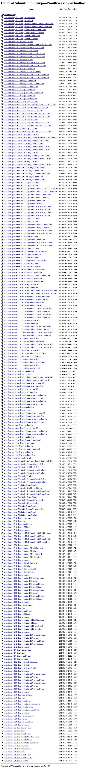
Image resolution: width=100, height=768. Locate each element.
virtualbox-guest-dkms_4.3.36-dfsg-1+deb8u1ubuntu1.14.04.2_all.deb (30, 105)
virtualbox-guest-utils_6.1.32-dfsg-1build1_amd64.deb (24, 239)
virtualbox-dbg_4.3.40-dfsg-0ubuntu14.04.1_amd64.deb (25, 30)
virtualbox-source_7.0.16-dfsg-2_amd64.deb (20, 497)
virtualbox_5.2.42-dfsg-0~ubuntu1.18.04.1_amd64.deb (24, 641)
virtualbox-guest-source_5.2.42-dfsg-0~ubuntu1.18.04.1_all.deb (27, 159)
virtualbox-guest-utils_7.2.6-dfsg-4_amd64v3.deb (22, 266)
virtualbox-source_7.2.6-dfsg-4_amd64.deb (20, 512)
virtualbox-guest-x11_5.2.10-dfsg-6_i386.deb (21, 323)
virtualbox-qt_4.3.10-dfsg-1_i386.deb (18, 374)
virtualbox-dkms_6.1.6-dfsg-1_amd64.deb (19, 69)
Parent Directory (10, 15)
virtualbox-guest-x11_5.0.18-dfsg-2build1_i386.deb (23, 305)
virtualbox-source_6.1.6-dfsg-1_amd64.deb (20, 485)
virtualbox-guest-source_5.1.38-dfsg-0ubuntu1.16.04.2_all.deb (27, 147)
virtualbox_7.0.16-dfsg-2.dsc (14, 698)
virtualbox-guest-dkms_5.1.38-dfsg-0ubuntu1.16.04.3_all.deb (27, 117)
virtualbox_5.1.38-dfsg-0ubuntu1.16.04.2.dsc (21, 581)
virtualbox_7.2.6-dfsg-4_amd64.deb (17, 755)
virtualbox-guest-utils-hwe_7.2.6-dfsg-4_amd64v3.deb (24, 179)
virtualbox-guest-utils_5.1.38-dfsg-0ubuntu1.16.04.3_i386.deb (27, 215)
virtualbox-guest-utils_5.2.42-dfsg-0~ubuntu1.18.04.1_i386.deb (27, 233)
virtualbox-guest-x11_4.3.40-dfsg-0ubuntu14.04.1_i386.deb (26, 299)
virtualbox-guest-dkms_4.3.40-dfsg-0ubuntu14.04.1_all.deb (26, 108)
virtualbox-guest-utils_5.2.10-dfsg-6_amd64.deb (22, 218)
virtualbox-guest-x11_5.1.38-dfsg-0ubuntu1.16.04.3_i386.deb (27, 317)
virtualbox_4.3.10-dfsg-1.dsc (14, 521)
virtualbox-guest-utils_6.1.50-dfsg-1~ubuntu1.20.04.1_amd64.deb (28, 242)
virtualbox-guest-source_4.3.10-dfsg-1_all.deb (21, 135)
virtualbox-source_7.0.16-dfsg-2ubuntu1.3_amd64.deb (24, 500)
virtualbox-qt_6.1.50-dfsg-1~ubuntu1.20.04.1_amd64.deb (25, 431)
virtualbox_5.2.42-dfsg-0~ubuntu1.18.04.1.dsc (21, 638)
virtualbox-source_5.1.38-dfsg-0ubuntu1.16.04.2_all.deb (25, 470)
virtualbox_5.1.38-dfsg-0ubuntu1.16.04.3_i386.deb (23, 599)
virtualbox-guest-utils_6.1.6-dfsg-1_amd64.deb (21, 236)
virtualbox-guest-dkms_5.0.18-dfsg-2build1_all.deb (23, 111)
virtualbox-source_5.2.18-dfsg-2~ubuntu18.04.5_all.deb (24, 479)
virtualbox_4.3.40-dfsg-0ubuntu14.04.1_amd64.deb (23, 554)
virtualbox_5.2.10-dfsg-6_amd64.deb (18, 611)
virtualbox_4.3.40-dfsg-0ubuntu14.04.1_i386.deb (22, 557)
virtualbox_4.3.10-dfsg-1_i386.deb (17, 527)
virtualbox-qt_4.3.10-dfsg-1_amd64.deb (19, 371)
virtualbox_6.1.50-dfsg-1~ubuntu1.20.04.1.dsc (21, 677)
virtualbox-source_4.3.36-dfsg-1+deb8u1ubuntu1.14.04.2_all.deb (28, 461)
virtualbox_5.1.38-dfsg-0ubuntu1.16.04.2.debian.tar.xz (24, 578)
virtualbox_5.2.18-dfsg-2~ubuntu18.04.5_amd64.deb (23, 626)
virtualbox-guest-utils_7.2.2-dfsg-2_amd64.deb (21, 257)
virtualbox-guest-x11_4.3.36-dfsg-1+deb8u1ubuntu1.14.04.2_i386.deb (30, 293)
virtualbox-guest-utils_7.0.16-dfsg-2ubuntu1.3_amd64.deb (25, 251)
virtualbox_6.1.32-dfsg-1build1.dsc (17, 665)
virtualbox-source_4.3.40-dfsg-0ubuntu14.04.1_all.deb (24, 464)
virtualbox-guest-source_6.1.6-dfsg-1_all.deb (20, 161)
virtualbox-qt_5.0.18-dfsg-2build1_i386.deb (20, 392)
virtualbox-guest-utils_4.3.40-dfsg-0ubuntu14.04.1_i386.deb (26, 197)
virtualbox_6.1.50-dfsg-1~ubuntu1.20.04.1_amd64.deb (24, 680)
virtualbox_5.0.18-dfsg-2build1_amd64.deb (20, 569)
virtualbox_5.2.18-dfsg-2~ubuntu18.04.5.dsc (20, 623)
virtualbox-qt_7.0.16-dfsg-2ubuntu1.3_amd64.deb (22, 440)
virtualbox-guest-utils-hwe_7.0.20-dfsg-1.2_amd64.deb (24, 167)
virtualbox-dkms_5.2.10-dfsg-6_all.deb (18, 60)
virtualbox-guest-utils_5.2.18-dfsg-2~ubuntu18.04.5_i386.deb (27, 227)
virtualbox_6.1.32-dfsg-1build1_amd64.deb (20, 668)
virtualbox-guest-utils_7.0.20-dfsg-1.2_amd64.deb (22, 254)
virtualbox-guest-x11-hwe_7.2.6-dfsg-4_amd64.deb (23, 278)
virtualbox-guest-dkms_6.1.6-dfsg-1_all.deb (20, 129)
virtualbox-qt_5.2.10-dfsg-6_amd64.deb (19, 407)
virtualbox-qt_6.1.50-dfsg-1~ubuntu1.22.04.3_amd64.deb (25, 434)
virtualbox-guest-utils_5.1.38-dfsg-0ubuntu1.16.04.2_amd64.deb (28, 206)
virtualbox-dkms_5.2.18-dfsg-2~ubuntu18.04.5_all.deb (24, 63)
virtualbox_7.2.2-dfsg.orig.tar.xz (16, 746)
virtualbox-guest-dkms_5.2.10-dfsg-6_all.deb (21, 120)
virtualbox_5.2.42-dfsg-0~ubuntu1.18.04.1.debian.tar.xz (24, 635)
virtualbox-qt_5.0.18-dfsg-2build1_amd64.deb (21, 389)
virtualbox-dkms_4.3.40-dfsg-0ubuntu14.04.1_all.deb (24, 48)
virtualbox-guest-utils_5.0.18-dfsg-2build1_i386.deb (23, 203)
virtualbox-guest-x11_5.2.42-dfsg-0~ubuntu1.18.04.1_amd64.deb (28, 332)
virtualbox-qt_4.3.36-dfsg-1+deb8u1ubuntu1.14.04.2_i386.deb (27, 380)
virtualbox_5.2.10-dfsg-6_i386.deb (17, 614)
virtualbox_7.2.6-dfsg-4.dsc (14, 752)
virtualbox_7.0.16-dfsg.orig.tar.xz (16, 713)
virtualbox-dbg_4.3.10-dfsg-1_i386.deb (18, 21)
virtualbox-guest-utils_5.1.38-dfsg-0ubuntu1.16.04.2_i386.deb (27, 209)
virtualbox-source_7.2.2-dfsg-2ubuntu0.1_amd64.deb (24, 509)
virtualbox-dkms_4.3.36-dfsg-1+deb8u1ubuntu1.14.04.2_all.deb (28, 45)
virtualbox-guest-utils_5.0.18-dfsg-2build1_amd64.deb (24, 200)
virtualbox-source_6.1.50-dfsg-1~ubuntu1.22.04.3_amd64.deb (27, 494)
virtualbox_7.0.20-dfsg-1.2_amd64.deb (18, 722)
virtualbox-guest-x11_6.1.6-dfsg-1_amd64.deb (21, 338)
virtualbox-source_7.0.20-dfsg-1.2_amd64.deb (21, 503)
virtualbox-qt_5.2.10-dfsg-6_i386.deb (18, 410)
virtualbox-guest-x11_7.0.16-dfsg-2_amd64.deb (21, 350)
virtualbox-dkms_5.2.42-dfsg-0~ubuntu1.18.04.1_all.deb (25, 66)
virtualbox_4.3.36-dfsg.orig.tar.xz (16, 545)
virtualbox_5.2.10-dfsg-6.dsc (14, 608)
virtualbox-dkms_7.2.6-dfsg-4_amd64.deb (19, 96)
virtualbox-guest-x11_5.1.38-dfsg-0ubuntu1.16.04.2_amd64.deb (28, 308)
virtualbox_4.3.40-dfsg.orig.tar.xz (16, 560)
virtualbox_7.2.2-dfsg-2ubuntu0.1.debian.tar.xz (21, 737)
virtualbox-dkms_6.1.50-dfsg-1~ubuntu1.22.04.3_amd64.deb (26, 78)
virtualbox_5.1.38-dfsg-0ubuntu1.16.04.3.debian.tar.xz (24, 590)
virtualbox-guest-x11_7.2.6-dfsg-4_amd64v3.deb (22, 368)
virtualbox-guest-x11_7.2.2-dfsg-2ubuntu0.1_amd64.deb (25, 362)
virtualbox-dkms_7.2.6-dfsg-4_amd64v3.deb (20, 99)
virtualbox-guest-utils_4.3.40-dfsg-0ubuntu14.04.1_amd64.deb (27, 194)
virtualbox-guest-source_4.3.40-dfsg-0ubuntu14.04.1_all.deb (26, 141)
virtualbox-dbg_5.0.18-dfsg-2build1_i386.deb (21, 39)
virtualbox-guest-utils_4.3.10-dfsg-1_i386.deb (21, 185)
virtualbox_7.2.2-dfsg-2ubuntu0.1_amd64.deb (21, 743)
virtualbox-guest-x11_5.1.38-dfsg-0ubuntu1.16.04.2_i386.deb (27, 311)
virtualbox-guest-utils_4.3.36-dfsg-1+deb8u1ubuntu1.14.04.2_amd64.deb (31, 188)
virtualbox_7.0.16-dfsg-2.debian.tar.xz (18, 695)
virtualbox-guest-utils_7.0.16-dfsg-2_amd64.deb (22, 248)
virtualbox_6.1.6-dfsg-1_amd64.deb (17, 656)
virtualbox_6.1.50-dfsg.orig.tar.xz (16, 692)
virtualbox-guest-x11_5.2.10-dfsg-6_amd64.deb (21, 320)
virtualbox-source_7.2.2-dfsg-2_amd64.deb (20, 506)
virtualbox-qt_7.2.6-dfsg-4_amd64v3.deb (19, 455)
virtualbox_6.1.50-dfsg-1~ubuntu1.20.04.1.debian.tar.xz (24, 674)
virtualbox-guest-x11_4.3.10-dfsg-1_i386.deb (21, 287)
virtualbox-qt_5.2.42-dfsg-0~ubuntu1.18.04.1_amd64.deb (25, 419)
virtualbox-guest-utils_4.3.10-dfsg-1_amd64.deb (22, 182)
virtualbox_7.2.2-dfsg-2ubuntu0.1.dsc (18, 740)
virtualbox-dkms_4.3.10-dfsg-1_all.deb (18, 42)
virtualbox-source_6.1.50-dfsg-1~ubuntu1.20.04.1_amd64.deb (27, 491)
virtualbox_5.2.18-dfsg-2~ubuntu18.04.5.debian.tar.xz (24, 620)
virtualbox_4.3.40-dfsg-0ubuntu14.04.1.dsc (20, 551)
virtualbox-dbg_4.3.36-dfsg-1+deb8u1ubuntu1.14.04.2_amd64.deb (29, 24)
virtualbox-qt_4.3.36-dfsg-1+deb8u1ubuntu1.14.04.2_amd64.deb (28, 377)
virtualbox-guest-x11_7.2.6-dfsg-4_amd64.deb (21, 365)
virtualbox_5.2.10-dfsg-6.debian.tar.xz (18, 605)
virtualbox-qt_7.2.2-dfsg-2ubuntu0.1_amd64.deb (22, 449)
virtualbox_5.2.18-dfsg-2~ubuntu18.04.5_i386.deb (23, 629)
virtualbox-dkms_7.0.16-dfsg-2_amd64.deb (20, 81)
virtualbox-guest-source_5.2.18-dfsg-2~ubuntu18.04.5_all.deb (27, 156)
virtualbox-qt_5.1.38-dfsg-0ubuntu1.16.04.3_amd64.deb (25, 401)
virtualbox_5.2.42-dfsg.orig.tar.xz (16, 647)
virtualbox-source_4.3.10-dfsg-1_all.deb (19, 458)
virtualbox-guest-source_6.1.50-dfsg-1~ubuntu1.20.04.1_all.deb (27, 164)
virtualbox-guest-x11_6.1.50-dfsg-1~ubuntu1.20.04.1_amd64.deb (28, 344)
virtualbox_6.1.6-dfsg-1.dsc (14, 653)
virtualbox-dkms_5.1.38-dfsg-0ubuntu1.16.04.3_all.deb (24, 57)
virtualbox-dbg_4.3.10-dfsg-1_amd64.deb (19, 18)
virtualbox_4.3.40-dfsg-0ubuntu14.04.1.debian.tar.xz (23, 548)
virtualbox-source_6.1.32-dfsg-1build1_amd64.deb (23, 488)
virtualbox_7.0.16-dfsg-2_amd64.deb (18, 701)
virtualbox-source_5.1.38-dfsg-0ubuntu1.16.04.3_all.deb (25, 473)
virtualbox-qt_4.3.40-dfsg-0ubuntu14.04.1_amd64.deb (24, 383)
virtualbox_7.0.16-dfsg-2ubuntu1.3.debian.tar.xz (22, 704)
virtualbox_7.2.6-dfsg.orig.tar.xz (16, 761)
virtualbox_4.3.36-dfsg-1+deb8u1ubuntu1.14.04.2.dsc (24, 536)
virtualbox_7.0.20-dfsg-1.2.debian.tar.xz (19, 716)
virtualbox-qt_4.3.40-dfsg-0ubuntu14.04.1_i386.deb (23, 386)
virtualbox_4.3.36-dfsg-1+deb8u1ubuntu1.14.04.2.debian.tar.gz (27, 533)
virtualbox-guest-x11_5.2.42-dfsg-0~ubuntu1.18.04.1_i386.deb (27, 335)
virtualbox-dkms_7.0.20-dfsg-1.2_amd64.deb (21, 87)
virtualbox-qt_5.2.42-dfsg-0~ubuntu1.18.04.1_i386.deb (24, 422)
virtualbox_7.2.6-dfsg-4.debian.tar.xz (18, 749)
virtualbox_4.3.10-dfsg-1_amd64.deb (18, 524)
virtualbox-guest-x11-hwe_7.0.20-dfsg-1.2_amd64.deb (24, 269)
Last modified (65, 9)
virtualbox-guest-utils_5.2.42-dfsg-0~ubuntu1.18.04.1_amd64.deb (28, 230)
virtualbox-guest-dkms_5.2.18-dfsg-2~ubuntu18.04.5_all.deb (26, 123)
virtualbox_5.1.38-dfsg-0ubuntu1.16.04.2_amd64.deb (24, 584)
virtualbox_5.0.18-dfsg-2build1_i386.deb (19, 572)
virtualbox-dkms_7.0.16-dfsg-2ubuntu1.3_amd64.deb (24, 84)
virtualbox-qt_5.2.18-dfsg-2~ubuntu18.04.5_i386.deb (24, 416)
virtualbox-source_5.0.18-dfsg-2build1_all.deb (21, 467)
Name (31, 9)
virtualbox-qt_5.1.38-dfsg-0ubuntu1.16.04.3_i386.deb (24, 404)
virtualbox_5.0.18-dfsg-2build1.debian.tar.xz (20, 563)
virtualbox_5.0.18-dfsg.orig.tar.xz (16, 575)
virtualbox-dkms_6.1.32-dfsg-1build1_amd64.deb (22, 72)
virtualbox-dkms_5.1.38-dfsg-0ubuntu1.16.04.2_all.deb (24, 54)
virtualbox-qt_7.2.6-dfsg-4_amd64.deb (18, 452)
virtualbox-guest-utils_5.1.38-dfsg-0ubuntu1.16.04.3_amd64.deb (28, 212)
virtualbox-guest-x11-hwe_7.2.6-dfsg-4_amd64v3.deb (24, 281)
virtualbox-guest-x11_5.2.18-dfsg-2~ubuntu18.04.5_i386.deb (26, 329)
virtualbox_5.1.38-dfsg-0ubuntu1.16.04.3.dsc (21, 593)
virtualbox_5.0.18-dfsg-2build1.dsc (17, 566)
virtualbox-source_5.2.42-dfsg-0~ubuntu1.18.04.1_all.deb (25, 482)
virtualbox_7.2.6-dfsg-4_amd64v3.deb (18, 758)
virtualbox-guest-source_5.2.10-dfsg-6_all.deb (21, 153)
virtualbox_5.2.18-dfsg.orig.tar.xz (16, 632)
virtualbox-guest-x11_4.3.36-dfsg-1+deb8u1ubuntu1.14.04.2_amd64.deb (31, 290)
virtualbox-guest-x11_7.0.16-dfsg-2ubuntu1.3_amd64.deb (25, 353)
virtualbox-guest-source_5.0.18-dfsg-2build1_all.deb (23, 144)
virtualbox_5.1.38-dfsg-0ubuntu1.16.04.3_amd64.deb (24, 596)
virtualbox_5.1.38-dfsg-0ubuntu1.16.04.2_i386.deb (23, 587)
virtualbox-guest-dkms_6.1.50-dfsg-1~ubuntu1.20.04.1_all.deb (27, 132)
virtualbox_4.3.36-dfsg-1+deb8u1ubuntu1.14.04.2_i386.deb (26, 542)
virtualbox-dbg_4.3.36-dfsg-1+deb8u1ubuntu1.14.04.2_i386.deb (28, 27)
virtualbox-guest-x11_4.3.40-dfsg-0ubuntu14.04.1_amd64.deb (27, 296)
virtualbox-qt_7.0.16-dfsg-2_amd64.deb (19, 437)
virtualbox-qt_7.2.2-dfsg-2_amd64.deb (18, 446)
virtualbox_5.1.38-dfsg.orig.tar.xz (16, 602)
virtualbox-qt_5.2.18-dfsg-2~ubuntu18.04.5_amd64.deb (24, 413)
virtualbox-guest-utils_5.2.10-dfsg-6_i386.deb (21, 221)
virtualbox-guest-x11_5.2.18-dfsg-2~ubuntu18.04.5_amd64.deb (27, 326)
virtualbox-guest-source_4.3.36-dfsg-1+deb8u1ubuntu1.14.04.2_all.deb (30, 138)
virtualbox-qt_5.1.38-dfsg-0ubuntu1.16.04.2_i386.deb (24, 398)
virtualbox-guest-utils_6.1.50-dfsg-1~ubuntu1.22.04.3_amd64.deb (28, 245)
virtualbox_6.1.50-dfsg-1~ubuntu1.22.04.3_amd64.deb (24, 689)
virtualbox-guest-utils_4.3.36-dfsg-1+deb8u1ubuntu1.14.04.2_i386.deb (30, 191)
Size (75, 9)
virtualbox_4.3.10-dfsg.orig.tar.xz (16, 530)
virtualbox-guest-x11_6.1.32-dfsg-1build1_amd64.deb (24, 341)
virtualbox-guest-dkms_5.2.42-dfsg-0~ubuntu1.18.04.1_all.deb (27, 126)
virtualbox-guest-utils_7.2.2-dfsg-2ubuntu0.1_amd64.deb (25, 260)
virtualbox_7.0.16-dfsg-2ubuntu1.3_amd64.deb (21, 710)
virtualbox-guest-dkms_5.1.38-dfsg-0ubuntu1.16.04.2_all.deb (27, 114)
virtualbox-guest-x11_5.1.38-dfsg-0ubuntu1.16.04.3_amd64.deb (28, 314)
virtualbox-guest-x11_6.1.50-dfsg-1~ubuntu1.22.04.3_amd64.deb (28, 347)
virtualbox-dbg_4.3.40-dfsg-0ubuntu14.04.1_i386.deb (24, 33)
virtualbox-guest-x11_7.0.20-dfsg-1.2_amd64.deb (22, 356)
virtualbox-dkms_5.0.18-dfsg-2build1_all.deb (21, 51)
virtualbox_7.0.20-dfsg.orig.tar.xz (16, 725)
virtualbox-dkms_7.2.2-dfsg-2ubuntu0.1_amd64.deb (23, 93)
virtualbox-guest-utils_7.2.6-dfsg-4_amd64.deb (21, 263)
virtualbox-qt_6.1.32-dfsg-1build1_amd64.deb (21, 428)
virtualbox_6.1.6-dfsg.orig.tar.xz (16, 659)
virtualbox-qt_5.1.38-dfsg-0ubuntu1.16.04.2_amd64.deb (25, 395)
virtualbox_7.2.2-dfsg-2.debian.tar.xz (18, 728)
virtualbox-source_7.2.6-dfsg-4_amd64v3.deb (21, 515)
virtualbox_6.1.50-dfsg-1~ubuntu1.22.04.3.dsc (21, 686)
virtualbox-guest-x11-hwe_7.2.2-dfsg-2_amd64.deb (23, 272)
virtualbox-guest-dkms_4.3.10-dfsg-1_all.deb (21, 102)
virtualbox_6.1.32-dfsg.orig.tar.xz (16, 671)
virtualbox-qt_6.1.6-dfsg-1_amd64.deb (18, 425)
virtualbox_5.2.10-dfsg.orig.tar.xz (16, 617)
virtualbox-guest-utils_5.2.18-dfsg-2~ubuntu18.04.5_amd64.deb (28, 224)
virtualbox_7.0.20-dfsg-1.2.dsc (15, 719)
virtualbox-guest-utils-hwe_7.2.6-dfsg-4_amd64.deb (23, 176)
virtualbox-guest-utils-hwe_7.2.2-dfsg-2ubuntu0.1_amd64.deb (27, 173)
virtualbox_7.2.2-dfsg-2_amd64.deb (17, 734)
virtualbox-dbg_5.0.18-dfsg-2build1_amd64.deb (22, 36)
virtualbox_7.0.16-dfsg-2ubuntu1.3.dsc (18, 707)
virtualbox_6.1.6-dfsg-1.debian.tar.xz (18, 650)
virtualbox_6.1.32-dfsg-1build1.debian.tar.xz (20, 662)
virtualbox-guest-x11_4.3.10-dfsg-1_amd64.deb (21, 284)
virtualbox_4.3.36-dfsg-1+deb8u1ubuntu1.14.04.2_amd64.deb (27, 539)
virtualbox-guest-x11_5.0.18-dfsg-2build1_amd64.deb (24, 302)
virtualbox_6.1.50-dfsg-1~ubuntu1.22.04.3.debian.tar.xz (24, 683)
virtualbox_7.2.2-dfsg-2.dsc (14, 731)
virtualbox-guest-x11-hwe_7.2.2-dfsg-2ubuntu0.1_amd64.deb (27, 275)
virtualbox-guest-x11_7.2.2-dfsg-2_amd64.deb (21, 359)
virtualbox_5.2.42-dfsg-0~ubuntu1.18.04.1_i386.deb (23, 644)
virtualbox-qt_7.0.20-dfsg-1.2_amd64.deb (19, 443)
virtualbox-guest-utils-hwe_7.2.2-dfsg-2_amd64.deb (23, 170)
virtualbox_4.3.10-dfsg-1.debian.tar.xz (18, 518)
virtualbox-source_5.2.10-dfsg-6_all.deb (19, 476)
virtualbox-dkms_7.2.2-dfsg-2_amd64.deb (19, 90)
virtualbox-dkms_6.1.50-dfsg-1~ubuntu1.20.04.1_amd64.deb (26, 75)
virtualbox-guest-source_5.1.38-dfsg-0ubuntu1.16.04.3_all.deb (27, 150)
